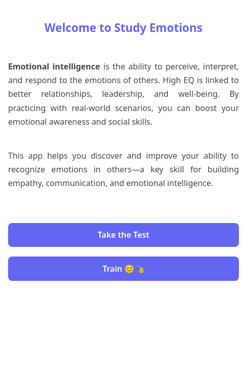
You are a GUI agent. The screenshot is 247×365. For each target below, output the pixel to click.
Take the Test (123, 234)
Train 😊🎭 (123, 268)
